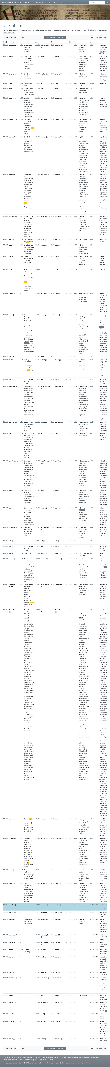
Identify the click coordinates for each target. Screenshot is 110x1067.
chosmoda (82, 157)
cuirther (101, 980)
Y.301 (91, 256)
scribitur (81, 518)
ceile (105, 1041)
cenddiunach (103, 145)
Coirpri (26, 102)
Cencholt (84, 104)
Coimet (81, 195)
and (83, 151)
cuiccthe (102, 1035)
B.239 (21, 461)
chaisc (80, 159)
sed (29, 141)
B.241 (21, 508)
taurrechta (82, 656)
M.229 (75, 239)
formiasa (81, 112)
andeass (106, 634)
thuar (103, 301)
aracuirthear (82, 264)
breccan (85, 765)
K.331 (52, 819)
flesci (25, 753)
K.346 (52, 1014)
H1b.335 (37, 883)
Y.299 (91, 239)
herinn (80, 668)
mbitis (101, 829)
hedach (101, 982)
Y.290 (91, 45)
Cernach (30, 93)
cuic (10, 245)
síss (29, 654)
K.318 (52, 461)
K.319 (52, 490)
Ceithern (27, 119)
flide (85, 169)
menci (101, 337)
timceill (85, 626)
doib (104, 931)
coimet (26, 179)
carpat (30, 433)
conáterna (29, 707)
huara (84, 299)
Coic (25, 245)
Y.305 (91, 359)
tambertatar (83, 741)
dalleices (102, 747)
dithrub (26, 228)
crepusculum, (103, 844)
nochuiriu (86, 767)
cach (28, 64)
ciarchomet (82, 179)
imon (101, 195)
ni (105, 222)
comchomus (103, 366)
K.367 (52, 935)
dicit (86, 495)
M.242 (75, 490)
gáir (33, 253)
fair (31, 753)
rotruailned (103, 889)
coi (104, 1006)
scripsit (26, 518)
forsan (86, 563)
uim (33, 347)
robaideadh (103, 809)
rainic (103, 745)
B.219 (21, 119)
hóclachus (27, 596)
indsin (32, 692)
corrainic (85, 723)
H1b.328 (37, 559)
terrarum (102, 1018)
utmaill (30, 579)
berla (102, 260)
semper (101, 965)
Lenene (104, 854)
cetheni (101, 127)
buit (85, 575)
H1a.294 (5, 972)
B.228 (21, 314)
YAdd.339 (92, 1014)
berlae (101, 471)
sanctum (26, 60)
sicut (104, 100)
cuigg (43, 245)
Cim (100, 315)
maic (29, 690)
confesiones (103, 76)
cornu (25, 85)
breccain (85, 610)
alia (105, 909)
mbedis (86, 827)
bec (25, 771)
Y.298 (91, 216)
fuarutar (102, 759)
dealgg (81, 262)
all (29, 232)
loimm (80, 676)
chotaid (101, 303)
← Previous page (50, 37)
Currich (101, 935)
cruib (82, 106)
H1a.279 (5, 553)
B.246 (21, 379)
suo (29, 417)
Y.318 (91, 379)
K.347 (52, 1021)
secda (25, 872)
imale (101, 711)
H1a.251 (5, 45)
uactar (107, 1023)
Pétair (31, 865)
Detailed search (58, 2)
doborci (26, 483)
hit (83, 471)
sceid (80, 674)
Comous (81, 919)
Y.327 (91, 883)
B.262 (21, 883)
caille (105, 1014)
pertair (81, 864)
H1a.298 (5, 1014)
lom (106, 761)
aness (29, 634)
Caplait (81, 137)
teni (80, 694)
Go (107, 2)
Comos (101, 919)
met (100, 339)
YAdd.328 (92, 905)
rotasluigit (102, 709)
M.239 (75, 433)
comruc (101, 620)
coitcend (30, 469)
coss (86, 561)
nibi (27, 579)
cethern (12, 119)
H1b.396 (37, 245)
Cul (25, 433)
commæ (81, 366)
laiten (26, 887)
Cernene (102, 98)
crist (80, 171)
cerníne (26, 108)
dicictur (81, 64)
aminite (84, 121)
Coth (25, 270)
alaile (85, 652)
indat (80, 299)
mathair (101, 397)
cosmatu (102, 155)
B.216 (21, 88)
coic (31, 249)
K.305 (52, 216)
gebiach (31, 553)
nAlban (101, 630)
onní (30, 185)
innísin (31, 755)
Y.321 (91, 559)
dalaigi (101, 567)
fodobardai (103, 465)
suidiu (101, 891)
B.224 (21, 239)
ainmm (27, 201)
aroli (25, 650)
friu (106, 783)
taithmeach (103, 992)
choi (82, 672)
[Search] (97, 2)
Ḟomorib (28, 321)
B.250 (21, 553)
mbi (100, 658)
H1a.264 (5, 270)
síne (29, 49)
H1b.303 (37, 137)
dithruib (102, 226)
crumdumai (82, 533)
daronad (26, 755)
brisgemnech (27, 678)
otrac (101, 529)
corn (10, 83)
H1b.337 (37, 912)
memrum (27, 522)
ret (106, 67)
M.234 (75, 314)
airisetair (102, 565)
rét (31, 64)
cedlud (81, 49)
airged (30, 315)
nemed (81, 347)
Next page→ (61, 37)
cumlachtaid (45, 386)
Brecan (26, 765)
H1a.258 (5, 137)
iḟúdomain (27, 656)
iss (105, 522)
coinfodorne (45, 461)
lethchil (26, 383)
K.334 (52, 883)
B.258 (21, 870)
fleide (101, 169)
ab (32, 179)
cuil (10, 240)
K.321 (52, 527)
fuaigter (102, 1029)
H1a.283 (5, 819)
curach (27, 694)
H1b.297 (37, 56)
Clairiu (26, 422)
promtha (102, 860)
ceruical (26, 183)
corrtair (11, 978)
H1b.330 (37, 610)
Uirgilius (26, 497)
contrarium (84, 224)
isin (25, 58)
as (82, 187)
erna (31, 878)
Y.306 (91, 386)
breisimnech (82, 682)
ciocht (11, 553)
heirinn (81, 616)
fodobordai (82, 465)
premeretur (27, 501)
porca (32, 415)
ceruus (26, 187)
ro (30, 211)
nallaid (84, 189)
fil (24, 185)
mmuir (81, 626)
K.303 (52, 137)
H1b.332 (37, 819)
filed (28, 753)
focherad (106, 664)
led (104, 787)
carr (10, 995)
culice (31, 240)
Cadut (26, 870)
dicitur (29, 63)
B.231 (21, 919)
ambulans (27, 403)
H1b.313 (37, 386)
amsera (81, 586)
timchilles (30, 624)
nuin (25, 251)
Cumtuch (102, 912)
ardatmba (102, 797)
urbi (29, 503)
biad (30, 110)
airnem (106, 876)
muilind (28, 831)
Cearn (26, 89)
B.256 (21, 819)
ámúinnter (27, 725)
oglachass (102, 594)
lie (24, 876)
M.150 (75, 919)
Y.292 (91, 74)
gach (27, 207)
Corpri (101, 102)
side (32, 725)
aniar (84, 628)
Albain (101, 616)
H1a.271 (5, 422)
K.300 (52, 88)
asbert (81, 759)
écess (25, 759)
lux (29, 846)
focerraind (82, 670)
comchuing (27, 362)
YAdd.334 (92, 957)
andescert (82, 638)
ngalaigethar (83, 690)
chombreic (29, 485)
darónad (26, 901)
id (28, 145)
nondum (29, 512)
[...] (17, 45)
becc (25, 733)
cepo (80, 331)
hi (83, 228)
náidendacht (28, 590)
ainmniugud (27, 325)
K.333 (52, 870)
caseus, (101, 495)
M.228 (75, 216)
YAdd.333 (92, 949)
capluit (11, 137)
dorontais (85, 831)
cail (31, 201)
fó (30, 226)
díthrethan (27, 761)
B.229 (21, 359)
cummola (81, 821)
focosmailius (28, 642)
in (86, 102)
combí (26, 658)
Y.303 (91, 293)
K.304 (52, 174)
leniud (31, 424)
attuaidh (81, 620)
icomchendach (28, 697)
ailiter (86, 183)
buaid (31, 89)
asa (83, 392)
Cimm (80, 315)
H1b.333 (37, 838)
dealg (86, 256)
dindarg (82, 317)
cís (27, 329)
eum (25, 741)
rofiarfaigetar (103, 777)
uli (28, 664)
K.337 (52, 919)
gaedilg (26, 473)
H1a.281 (5, 584)
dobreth (27, 481)
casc (84, 141)
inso (30, 769)
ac (106, 697)
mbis (104, 686)
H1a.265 (5, 293)
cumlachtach (28, 407)
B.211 (21, 56)
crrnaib (104, 1033)
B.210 (21, 45)
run (84, 245)
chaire (101, 801)
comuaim (27, 69)
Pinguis (31, 497)
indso (101, 807)
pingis (86, 497)
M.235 (75, 359)
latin (32, 60)
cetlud (101, 49)
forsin (84, 709)
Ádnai (32, 247)
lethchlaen (102, 383)
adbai (101, 961)
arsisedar (31, 577)
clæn (28, 379)
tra (27, 327)
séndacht (27, 598)
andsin (101, 723)
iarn (105, 999)
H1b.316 (37, 433)
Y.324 (91, 819)
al (104, 230)
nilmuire (26, 622)
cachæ (26, 648)
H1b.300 (37, 88)
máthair (26, 397)
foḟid (80, 222)
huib (83, 698)
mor (31, 612)
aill (101, 721)
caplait (43, 137)
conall (80, 93)
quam (101, 909)
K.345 (52, 1002)
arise (28, 825)
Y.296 (91, 137)
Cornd (81, 83)
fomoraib (82, 341)
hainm (32, 333)
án (100, 692)
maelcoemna (28, 280)
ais (25, 586)
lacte (28, 401)
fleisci (101, 787)
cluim (80, 197)
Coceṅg (81, 360)
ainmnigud (82, 325)
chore (85, 662)
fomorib (84, 321)
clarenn (81, 426)
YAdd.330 (92, 919)
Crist (28, 149)
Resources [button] (48, 2)
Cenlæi (85, 159)
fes (100, 743)
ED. (32, 127)
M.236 (75, 386)
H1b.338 (37, 919)
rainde (106, 430)
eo (24, 181)
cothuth (81, 293)
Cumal (26, 819)
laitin (80, 63)
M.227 (75, 174)
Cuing (101, 950)
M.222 (75, 88)
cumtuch (44, 912)
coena (25, 139)
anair (84, 632)
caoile (106, 907)
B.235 (21, 433)
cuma (25, 364)
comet (81, 199)
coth (10, 270)
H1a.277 (5, 541)
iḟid (28, 234)
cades (80, 58)
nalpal (80, 632)
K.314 (52, 422)
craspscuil (85, 858)
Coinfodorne (103, 461)
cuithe (11, 1002)
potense (102, 923)
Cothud (101, 293)
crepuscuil (27, 840)
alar (100, 232)
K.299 (52, 83)
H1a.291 (5, 942)
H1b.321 (37, 527)
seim (100, 1041)
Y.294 (91, 98)
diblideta (102, 598)
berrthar (86, 149)
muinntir (26, 777)
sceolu (25, 711)
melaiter (105, 878)
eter (103, 614)
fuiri (103, 573)
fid (25, 218)
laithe (80, 169)
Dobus (85, 761)
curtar (26, 262)
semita (101, 1016)
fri (103, 69)
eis (28, 743)
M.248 (75, 559)
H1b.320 (37, 508)
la (30, 60)
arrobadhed (82, 777)
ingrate (28, 498)
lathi (32, 147)
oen (80, 672)
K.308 (52, 256)
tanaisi (101, 856)
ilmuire (101, 622)
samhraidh (102, 51)
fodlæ (86, 428)
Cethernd (81, 127)
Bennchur (102, 749)
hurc (86, 388)
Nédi (25, 247)
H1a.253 (5, 74)
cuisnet (11, 559)
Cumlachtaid (83, 386)
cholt (25, 106)
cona (30, 775)
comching (27, 952)
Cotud (101, 870)
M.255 (75, 883)
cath (85, 64)
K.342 (52, 972)
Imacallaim (26, 284)
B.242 (21, 527)
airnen (85, 876)
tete (80, 392)
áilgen (32, 411)
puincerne (102, 351)
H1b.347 (37, 1014)
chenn (86, 153)
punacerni (27, 351)
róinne (26, 430)
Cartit (26, 256)
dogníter (29, 193)
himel (106, 986)
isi (81, 565)
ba (29, 333)
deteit (32, 392)
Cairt (25, 508)
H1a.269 (5, 379)
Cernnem (82, 98)
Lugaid (31, 717)
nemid (26, 347)
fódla (30, 428)
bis (83, 692)
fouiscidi (26, 467)
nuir (82, 251)
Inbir (106, 755)
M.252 (75, 838)
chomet (81, 205)
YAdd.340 (92, 1021)
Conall (26, 93)
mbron (81, 825)
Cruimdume (82, 527)
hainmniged (27, 213)
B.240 (21, 490)
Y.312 (91, 490)
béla (25, 660)
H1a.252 (5, 56)
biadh (106, 270)
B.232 (21, 386)
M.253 (75, 870)
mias (100, 100)
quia (105, 961)
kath (28, 448)
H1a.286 (5, 883)
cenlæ (103, 139)
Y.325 (91, 838)
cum (25, 401)
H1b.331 (37, 356)
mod (31, 439)
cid (31, 662)
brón (25, 825)
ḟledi (25, 149)
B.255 (21, 610)
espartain (27, 850)
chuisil (80, 901)
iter (28, 471)
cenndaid (44, 216)
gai (105, 995)
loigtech (85, 407)
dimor (85, 773)
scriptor (26, 514)
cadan (11, 957)
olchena (26, 209)
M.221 (75, 83)
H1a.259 (5, 174)
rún (29, 245)
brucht (83, 680)
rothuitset (102, 733)
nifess (26, 713)
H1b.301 (37, 98)
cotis (31, 874)
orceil (32, 650)
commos (12, 919)
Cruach (101, 1021)
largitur (26, 419)
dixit (32, 100)
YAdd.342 (92, 1038)
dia (31, 189)
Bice (100, 757)
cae (106, 957)
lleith (81, 618)
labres (86, 112)
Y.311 (91, 461)
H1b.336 (37, 905)
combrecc (102, 885)
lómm (31, 731)
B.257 (21, 838)
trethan (104, 795)
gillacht (26, 594)
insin (32, 95)
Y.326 (91, 870)
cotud (11, 870)
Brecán (26, 688)
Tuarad (25, 286)
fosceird (81, 642)
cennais (81, 220)
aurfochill (102, 153)
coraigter (102, 984)
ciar (30, 176)
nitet (85, 220)
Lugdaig (30, 735)
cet (80, 47)
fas (100, 1011)
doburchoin (103, 463)
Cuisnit (26, 559)
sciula (104, 713)
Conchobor (27, 443)
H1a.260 (5, 216)
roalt (25, 220)
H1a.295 (5, 977)
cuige (102, 569)
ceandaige (85, 697)
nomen (81, 139)
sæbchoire (83, 612)
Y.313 (91, 508)
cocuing (11, 360)
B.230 (21, 949)
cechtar (101, 368)
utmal (104, 577)
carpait (28, 437)
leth (106, 616)
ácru (28, 392)
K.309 (52, 270)
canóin (107, 69)
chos (102, 266)
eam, (101, 771)
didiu (86, 127)
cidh (100, 713)
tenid (27, 686)
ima (104, 1043)
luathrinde (102, 644)
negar (101, 151)
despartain (82, 850)
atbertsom (30, 747)
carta (30, 508)
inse (30, 518)
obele (101, 660)
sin (106, 47)
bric (100, 763)
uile (106, 814)
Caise (25, 490)
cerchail (44, 174)
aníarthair (102, 626)
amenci (31, 335)
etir (84, 614)
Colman (29, 852)
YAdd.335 (92, 972)
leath (28, 368)
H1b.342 (37, 957)
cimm (106, 347)
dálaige (27, 569)
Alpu (31, 630)
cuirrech (12, 935)
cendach (102, 698)
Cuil (25, 240)
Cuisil (25, 883)
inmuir (27, 628)
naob (105, 63)
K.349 (52, 1038)
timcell (86, 630)
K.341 (52, 957)
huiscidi (81, 467)
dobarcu (31, 479)
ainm (80, 201)
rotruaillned (27, 889)
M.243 (75, 508)
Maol (101, 309)
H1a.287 (5, 905)
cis (87, 319)
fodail (32, 422)
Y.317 (91, 541)
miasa (80, 100)
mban (27, 827)
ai (100, 648)
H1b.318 (37, 461)
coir (107, 1021)
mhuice (26, 391)
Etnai (25, 104)
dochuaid (81, 729)
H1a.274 (5, 490)
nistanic (26, 110)
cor (100, 990)
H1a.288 (5, 912)
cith (100, 129)
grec (85, 56)
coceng (43, 360)
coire (80, 692)
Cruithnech (102, 262)
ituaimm (30, 648)
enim (80, 469)
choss (31, 262)
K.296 (52, 45)
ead (28, 399)
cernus (107, 187)
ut (29, 100)
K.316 (52, 433)
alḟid (87, 226)
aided (80, 723)
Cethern (102, 119)
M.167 (75, 995)
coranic (26, 717)
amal (85, 201)
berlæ (80, 471)
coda (101, 931)
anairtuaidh (103, 632)
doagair (106, 571)
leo (25, 735)
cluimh (57, 1039)
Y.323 (91, 610)
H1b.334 (37, 870)
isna (82, 343)
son (106, 789)
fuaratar (81, 737)
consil (30, 891)
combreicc (82, 475)
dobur (32, 475)
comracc (81, 622)
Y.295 (91, 119)
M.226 (75, 137)
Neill (32, 690)
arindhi (81, 149)
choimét (104, 197)
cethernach (27, 125)
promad (29, 860)
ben (25, 823)
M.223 (75, 98)
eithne (84, 102)
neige (80, 247)
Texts (32, 2)
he (86, 518)
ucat (105, 815)
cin (29, 531)
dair (84, 565)
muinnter (103, 753)
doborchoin (82, 463)
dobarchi (102, 485)
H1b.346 (37, 1002)
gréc (27, 58)
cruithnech (30, 258)
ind (104, 505)
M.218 (75, 45)
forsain (105, 705)
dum (85, 514)
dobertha (27, 319)
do (100, 139)
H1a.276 (5, 527)
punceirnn (83, 351)
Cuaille (101, 905)
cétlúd (26, 49)
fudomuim (82, 660)
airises (26, 577)
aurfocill (83, 155)
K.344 (52, 995)
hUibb (105, 692)
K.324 (52, 541)
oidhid (106, 743)
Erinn (29, 614)
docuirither (27, 646)
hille (25, 331)
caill (10, 1014)
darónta (30, 829)
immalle (84, 715)
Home (27, 2)
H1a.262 (5, 245)
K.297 (52, 56)
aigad (103, 333)
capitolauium (103, 143)
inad (106, 959)
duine (25, 409)
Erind (106, 614)
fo (100, 224)
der (107, 541)
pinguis (101, 498)
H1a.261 (5, 239)
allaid (25, 189)
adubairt (102, 783)
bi (101, 577)
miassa (26, 100)
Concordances (39, 2)
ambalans (102, 405)
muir (25, 624)
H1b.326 (37, 553)
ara (104, 264)
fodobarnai (27, 465)
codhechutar (28, 723)
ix (24, 692)
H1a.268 (5, 359)
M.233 (75, 293)
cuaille (11, 905)
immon (86, 195)
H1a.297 (5, 1002)
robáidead (27, 773)
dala (82, 563)
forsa (104, 563)
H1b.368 (37, 935)
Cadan (101, 957)
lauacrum (81, 145)
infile (28, 104)
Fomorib (106, 341)
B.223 (21, 216)
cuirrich (57, 935)
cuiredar (81, 650)
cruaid (26, 439)
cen (33, 104)
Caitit (80, 256)
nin (83, 575)
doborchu (82, 479)
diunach (84, 147)
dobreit (81, 481)
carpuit (101, 439)
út (24, 707)
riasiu (25, 829)
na (83, 169)
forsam (81, 878)
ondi (80, 187)
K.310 (52, 293)
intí (25, 862)
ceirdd (80, 860)
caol (106, 1039)
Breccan (84, 694)
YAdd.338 (92, 1002)
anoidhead (27, 715)
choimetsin (30, 199)
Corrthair (102, 978)
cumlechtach (82, 405)
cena (80, 165)
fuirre (80, 573)
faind (107, 967)
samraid (26, 51)
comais (26, 76)
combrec (26, 475)
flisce (85, 753)
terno (101, 739)
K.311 (52, 314)
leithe (101, 370)
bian (32, 191)
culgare (101, 437)
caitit (11, 256)
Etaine (101, 104)
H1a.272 (5, 433)
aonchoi (106, 666)
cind (107, 974)
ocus (32, 443)
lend (102, 916)
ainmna (26, 205)
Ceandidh (82, 216)
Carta (25, 520)
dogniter (102, 193)
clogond (102, 761)
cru (106, 392)
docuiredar (102, 646)
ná (29, 222)
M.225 (75, 119)
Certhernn (82, 119)
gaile (32, 682)
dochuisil (26, 899)
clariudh (44, 422)
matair (81, 397)
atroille (101, 323)
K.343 (52, 977)
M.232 (75, 270)
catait (57, 256)
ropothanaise (83, 856)
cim (10, 315)
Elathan (26, 116)
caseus (26, 495)
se (33, 771)
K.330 (52, 610)
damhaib (106, 954)
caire (25, 121)
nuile (84, 668)
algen (80, 409)
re (30, 441)
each (32, 379)
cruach (11, 1021)
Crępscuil (102, 838)
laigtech (105, 411)
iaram (29, 638)
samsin (83, 47)
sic (29, 415)
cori (29, 684)
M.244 (75, 527)
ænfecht (26, 705)
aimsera (26, 588)
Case (80, 490)
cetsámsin (27, 47)
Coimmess (27, 919)
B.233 (21, 422)
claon (104, 379)
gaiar (29, 253)
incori (29, 658)
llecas (86, 725)
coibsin (43, 74)
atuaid (26, 618)
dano (80, 161)
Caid (25, 56)
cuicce (85, 567)
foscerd (106, 638)
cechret (81, 67)
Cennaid (102, 216)
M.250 (75, 610)
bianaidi (83, 191)
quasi (80, 143)
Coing (26, 950)
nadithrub (85, 222)
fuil (100, 614)
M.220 (75, 74)
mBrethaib (28, 345)
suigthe (101, 654)
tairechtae (102, 652)
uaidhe (101, 571)
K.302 (52, 119)
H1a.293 (5, 957)
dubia (25, 846)
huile (80, 715)
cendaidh (58, 216)
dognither (82, 193)
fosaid (101, 974)
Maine (26, 690)
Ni (24, 249)
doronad (102, 789)
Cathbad (29, 452)
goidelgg (81, 473)
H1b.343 (37, 972)
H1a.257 (5, 119)
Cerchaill (27, 174)
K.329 (52, 584)
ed (103, 1025)
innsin (105, 990)
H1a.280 (5, 559)
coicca (80, 701)
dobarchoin (27, 463)
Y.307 (91, 422)
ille (26, 743)
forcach (26, 923)
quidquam (82, 516)
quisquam (27, 516)
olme (28, 251)
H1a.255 (5, 88)
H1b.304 (37, 174)
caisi (10, 490)
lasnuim (27, 349)
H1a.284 (5, 838)
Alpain (26, 616)
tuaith (80, 630)
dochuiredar (103, 703)
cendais (26, 222)
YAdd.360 (92, 935)
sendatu (102, 596)
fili (88, 102)
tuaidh (81, 634)
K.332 (52, 838)
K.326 (52, 553)
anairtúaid (27, 632)
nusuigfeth (82, 666)
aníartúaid (30, 626)
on (100, 78)
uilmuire (81, 624)
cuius (28, 741)
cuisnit (43, 559)
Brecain (26, 769)
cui (30, 228)
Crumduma (27, 527)
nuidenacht (82, 588)
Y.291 (91, 56)
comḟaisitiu (27, 78)
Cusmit (81, 559)
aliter (31, 209)
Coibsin (81, 74)
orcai (83, 769)
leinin (83, 854)
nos (104, 963)
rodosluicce (82, 713)
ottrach (26, 529)
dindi (101, 187)
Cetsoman (27, 45)
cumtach (12, 912)
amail (28, 650)
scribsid (101, 522)
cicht (43, 553)
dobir (106, 952)
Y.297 (91, 174)
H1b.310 (37, 293)
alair (81, 228)
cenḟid (30, 218)
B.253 (21, 584)
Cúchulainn (30, 435)
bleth (32, 823)
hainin (31, 446)
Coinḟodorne (28, 461)
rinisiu (105, 831)
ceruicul (101, 183)
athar (87, 678)
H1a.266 (5, 314)
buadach (28, 95)
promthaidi (82, 862)
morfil (80, 614)
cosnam (26, 563)
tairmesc (81, 428)
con (86, 531)
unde (25, 63)
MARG (25, 203)
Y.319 (91, 553)
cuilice (105, 240)
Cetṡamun (102, 45)
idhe (107, 191)
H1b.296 (37, 45)
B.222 (21, 174)
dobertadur (103, 765)
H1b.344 (37, 977)
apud (101, 963)
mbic (83, 739)
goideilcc (102, 473)
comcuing (102, 374)
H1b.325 (37, 379)
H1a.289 (5, 919)
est (31, 145)
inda (31, 284)
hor (100, 986)
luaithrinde (27, 644)
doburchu (102, 481)
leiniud (101, 426)
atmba (81, 765)
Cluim (101, 1039)
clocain (86, 737)
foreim (81, 301)
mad (100, 69)
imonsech (106, 640)
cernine (11, 98)
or (85, 129)
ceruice (27, 211)
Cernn (81, 89)
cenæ (80, 167)
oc (79, 155)
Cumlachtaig (28, 386)
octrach (81, 529)
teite (101, 392)
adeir (104, 719)
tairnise (26, 428)
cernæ (86, 106)
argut (86, 331)
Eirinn (104, 636)
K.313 (52, 386)
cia (106, 781)
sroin (101, 1043)
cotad (57, 293)
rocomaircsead (27, 745)
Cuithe (101, 1002)
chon (31, 531)
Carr (80, 995)
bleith (84, 823)
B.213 (21, 74)
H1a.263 (5, 256)
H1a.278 (5, 546)
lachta (101, 403)
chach (25, 415)
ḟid (106, 218)
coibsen (11, 74)
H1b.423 (37, 995)
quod (27, 181)
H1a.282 (5, 610)
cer (32, 183)
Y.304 (91, 314)
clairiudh (12, 422)
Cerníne (26, 98)
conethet (81, 394)
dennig (81, 153)
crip (31, 106)
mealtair (86, 878)
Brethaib (105, 345)
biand (103, 191)
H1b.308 (37, 256)
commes (102, 925)
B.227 (21, 270)
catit (43, 256)
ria (31, 450)
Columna (82, 584)
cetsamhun (45, 45)
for (28, 106)
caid (10, 56)
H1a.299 (5, 1021)
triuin (25, 858)
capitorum (85, 143)
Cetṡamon (82, 45)
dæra (85, 829)
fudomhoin (102, 656)
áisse (28, 586)
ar (33, 112)
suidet (26, 654)
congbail (102, 952)
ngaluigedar (103, 684)
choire (101, 707)
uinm (80, 349)
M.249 (75, 584)
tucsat (32, 733)
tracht (80, 733)
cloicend (26, 731)
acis (31, 319)
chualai (28, 249)
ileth (29, 616)
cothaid (26, 288)
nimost (84, 108)
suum (25, 417)
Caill (100, 1014)
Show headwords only (8, 32)
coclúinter (27, 672)
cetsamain (12, 45)
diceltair (102, 997)
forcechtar (82, 370)
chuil (102, 242)
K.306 (52, 239)
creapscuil (58, 838)
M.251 (75, 819)
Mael (101, 311)
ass (30, 709)
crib (103, 106)
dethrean (81, 763)
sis (85, 658)
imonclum (27, 197)
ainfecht (102, 735)
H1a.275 (5, 508)
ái (100, 579)
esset (32, 741)
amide (29, 121)
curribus (102, 937)
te (100, 1004)
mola (101, 821)
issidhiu (81, 891)
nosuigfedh (103, 662)
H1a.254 (5, 83)
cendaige (106, 690)
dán (32, 825)
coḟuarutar (30, 729)
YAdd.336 (92, 977)
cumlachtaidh (13, 386)
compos (81, 921)
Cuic (80, 245)
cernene (44, 98)
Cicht (25, 553)
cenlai (85, 167)
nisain (31, 58)
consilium (27, 895)
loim (80, 739)
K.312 (52, 359)
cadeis (30, 56)
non (30, 139)
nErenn (106, 624)
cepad (28, 331)
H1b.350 (37, 1038)
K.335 (52, 905)
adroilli (81, 323)
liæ (81, 876)
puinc (32, 351)
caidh (57, 56)
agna (87, 247)
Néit (25, 446)
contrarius (27, 230)
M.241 (75, 461)
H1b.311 (37, 314)
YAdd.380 (92, 995)
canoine (81, 69)
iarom (101, 640)
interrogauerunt (29, 739)
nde (106, 376)
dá (100, 301)
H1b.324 (37, 541)
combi (80, 662)
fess (85, 721)
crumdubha (13, 527)
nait (100, 561)
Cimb (29, 347)
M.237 (75, 422)
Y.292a (92, 83)
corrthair (58, 978)
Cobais (26, 74)
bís (32, 684)
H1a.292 (5, 949)
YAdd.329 (92, 912)
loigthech (27, 411)
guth (101, 505)
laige (80, 567)
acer (80, 185)
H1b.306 (37, 239)
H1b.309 (37, 270)
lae (29, 147)
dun (100, 959)
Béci (25, 729)
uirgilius (81, 497)
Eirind (104, 729)
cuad (101, 1006)
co (33, 64)
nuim (106, 349)
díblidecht (27, 600)
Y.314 (91, 527)
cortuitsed (27, 703)
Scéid (25, 668)
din (30, 137)
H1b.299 (37, 83)
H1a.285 (5, 870)
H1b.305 (37, 216)
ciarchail (26, 176)
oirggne (85, 719)
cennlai (81, 141)
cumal (11, 819)
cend (106, 151)
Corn (25, 83)
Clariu (81, 422)
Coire (80, 610)
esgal (25, 680)
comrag (26, 620)
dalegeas (26, 719)
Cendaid (26, 216)
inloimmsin (27, 670)
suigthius (81, 658)
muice (80, 391)
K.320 (52, 508)
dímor (28, 771)
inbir (84, 733)
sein (86, 329)
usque (80, 767)
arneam (29, 876)
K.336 (52, 912)
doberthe (82, 319)
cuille (57, 905)
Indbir (30, 727)
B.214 (21, 83)
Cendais (102, 972)
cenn (80, 147)
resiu (80, 831)
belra (25, 258)
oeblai (80, 664)
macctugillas (82, 590)
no (104, 256)
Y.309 (91, 433)
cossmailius (82, 688)
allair (25, 234)
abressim (26, 676)
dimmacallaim (83, 297)
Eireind (101, 701)
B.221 (21, 137)
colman (84, 852)
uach (100, 1023)
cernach (81, 125)
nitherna (81, 717)
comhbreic (102, 487)
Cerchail (81, 174)
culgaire (26, 458)
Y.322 (91, 584)
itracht (26, 727)
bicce (80, 735)
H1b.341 (37, 949)
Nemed (101, 347)
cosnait (26, 561)
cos (25, 565)
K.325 (52, 379)
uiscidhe (102, 467)
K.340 (52, 949)
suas (32, 670)
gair (85, 253)
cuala (85, 249)
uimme (30, 151)
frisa (104, 827)
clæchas (81, 592)
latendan (82, 887)
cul (10, 433)
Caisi (101, 490)
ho (32, 658)
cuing (101, 362)
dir (102, 988)
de (33, 139)
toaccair (81, 571)
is (33, 58)
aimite (101, 121)
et (24, 498)
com (106, 362)
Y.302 (91, 270)
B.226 (21, 256)
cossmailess (105, 642)
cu (30, 719)
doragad (105, 721)
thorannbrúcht (28, 674)
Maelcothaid (28, 278)
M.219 (75, 56)
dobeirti (102, 319)
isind (87, 60)
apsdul (101, 171)
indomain (102, 543)
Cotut (81, 870)
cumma (101, 372)
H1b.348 (37, 1021)
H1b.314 (37, 422)
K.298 (52, 74)
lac (30, 419)
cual (100, 907)
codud (57, 870)
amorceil (81, 654)
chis (107, 319)
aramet (27, 337)
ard (86, 763)
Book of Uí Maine (27, 1063)
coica (104, 694)
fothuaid (102, 618)
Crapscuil (27, 838)
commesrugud (104, 930)
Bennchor (27, 721)
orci (32, 767)
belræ (82, 258)
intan (30, 391)
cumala (81, 829)
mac (29, 102)
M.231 (75, 256)
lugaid (80, 725)
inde (25, 424)
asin (25, 399)
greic (86, 58)
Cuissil (81, 883)
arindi (101, 147)
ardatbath (27, 763)
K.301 (52, 98)
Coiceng (26, 360)
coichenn (84, 469)
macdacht (27, 592)
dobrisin (26, 450)
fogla (101, 430)
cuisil (10, 883)
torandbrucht (103, 674)
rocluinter (82, 678)
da (24, 207)
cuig (56, 245)
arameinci (82, 335)
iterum (30, 668)
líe (101, 876)
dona (31, 339)
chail (100, 176)
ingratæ (106, 498)
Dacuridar (86, 707)
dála (30, 563)
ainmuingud (103, 325)
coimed (107, 201)
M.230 (75, 245)
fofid (25, 226)
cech (103, 67)
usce (80, 477)
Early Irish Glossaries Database (12, 2)
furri (32, 575)
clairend (26, 426)
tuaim (82, 652)
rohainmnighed (104, 209)
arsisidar (85, 573)
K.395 (52, 245)
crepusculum (28, 844)
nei (86, 698)
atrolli (26, 323)
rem (30, 286)
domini (30, 143)
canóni (26, 67)
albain (86, 616)
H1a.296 (5, 995)
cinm (85, 347)
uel (30, 179)
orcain (26, 134)
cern (10, 89)
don (25, 199)
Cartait (101, 258)
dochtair (26, 573)
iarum (86, 642)
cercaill (11, 174)
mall (80, 577)
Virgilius (101, 497)
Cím (25, 315)
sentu (85, 592)
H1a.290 (5, 935)
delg (31, 256)
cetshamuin (59, 45)
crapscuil (12, 838)
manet (107, 965)
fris (83, 827)
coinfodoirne (13, 461)
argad (28, 317)
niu (80, 108)
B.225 (21, 245)
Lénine (29, 854)
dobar (32, 467)
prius (25, 335)
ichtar (101, 1027)
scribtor (101, 520)
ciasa (33, 745)
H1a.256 (5, 98)
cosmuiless (102, 682)
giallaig (28, 692)
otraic (104, 535)
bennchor (83, 727)
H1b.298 (37, 74)
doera (101, 831)
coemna (26, 274)
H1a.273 (5, 461)
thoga (104, 914)
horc (32, 388)
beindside (27, 191)
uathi (30, 571)
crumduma (27, 533)
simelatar (27, 878)
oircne (28, 711)
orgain (101, 132)
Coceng (101, 360)
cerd (25, 860)
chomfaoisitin (103, 80)
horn (25, 132)
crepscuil (30, 858)
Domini (105, 163)
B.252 (21, 559)
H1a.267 (5, 356)
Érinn (25, 664)
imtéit (26, 224)
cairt (10, 508)
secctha (81, 872)
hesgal (81, 684)
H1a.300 (5, 1038)
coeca (105, 723)
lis (85, 825)
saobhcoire (102, 612)
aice (25, 571)
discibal (26, 709)
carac (101, 1031)
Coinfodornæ (83, 461)
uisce (26, 477)
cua (107, 1002)
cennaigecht (83, 703)
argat (104, 317)
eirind (87, 638)
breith (106, 988)
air (79, 565)
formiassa (27, 112)
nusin (81, 483)
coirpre (86, 100)
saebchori (27, 612)
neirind (81, 628)
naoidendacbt (103, 588)
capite (26, 141)
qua (25, 512)
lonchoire (81, 648)
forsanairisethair (29, 567)
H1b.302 (37, 119)
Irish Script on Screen (83, 1063)
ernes (25, 413)
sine (84, 49)
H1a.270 (5, 386)
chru (85, 392)
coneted (102, 394)
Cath (80, 56)
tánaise (30, 856)
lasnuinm (86, 349)
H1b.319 (37, 490)
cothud (26, 272)
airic (80, 110)
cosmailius (27, 682)
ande (80, 698)
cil (10, 379)
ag (30, 187)
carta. (101, 514)
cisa (100, 331)
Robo (25, 856)
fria (106, 397)
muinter (82, 731)
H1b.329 (37, 584)
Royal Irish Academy (53, 1063)
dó (30, 694)
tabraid (25, 749)
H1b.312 (37, 359)
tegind (27, 441)
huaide (82, 569)
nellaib (81, 686)
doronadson (82, 757)
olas (103, 349)
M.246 (75, 553)
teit (25, 392)
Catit (101, 256)
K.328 (52, 559)
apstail (26, 867)
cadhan (43, 957)
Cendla (26, 137)
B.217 (21, 98)
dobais (106, 793)
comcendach (103, 727)
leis (106, 925)
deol (32, 397)
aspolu (26, 151)
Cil (25, 379)
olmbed (81, 253)
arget (86, 315)
